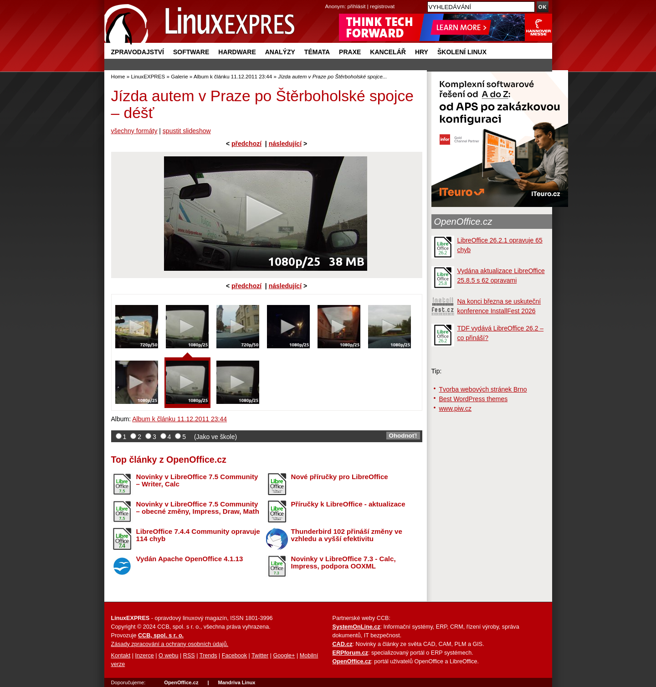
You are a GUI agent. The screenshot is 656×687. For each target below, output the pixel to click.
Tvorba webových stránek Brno (483, 389)
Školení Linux (462, 52)
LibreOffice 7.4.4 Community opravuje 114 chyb (198, 535)
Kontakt (121, 655)
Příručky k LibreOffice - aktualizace (348, 504)
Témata (317, 52)
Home (118, 76)
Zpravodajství (137, 52)
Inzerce (144, 655)
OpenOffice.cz (463, 222)
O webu (168, 655)
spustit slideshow (187, 130)
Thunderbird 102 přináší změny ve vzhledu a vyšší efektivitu (346, 535)
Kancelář (388, 52)
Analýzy (280, 52)
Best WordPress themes (473, 399)
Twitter (259, 655)
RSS (189, 655)
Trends (208, 655)
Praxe (350, 52)
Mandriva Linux (236, 682)
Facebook (234, 655)
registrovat (382, 6)
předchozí (246, 143)
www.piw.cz (455, 408)
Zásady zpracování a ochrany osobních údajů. (170, 644)
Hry (421, 52)
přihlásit (357, 6)
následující (285, 143)
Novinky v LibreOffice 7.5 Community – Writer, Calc (197, 480)
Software (191, 52)
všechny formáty (134, 130)
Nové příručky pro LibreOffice (339, 476)
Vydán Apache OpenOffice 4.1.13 (189, 559)
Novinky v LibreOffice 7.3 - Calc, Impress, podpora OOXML (343, 562)
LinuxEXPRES (148, 76)
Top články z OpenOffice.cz (168, 460)
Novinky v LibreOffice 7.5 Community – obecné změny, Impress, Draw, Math (197, 508)
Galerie (179, 76)
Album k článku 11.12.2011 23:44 (233, 76)
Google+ (284, 655)
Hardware (237, 52)
